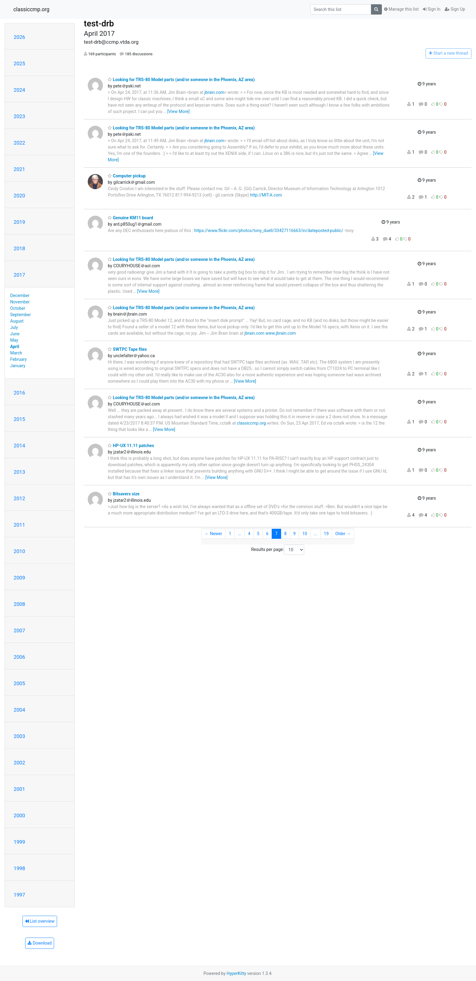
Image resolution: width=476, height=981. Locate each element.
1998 (19, 868)
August (17, 321)
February (18, 359)
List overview (40, 921)
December (20, 295)
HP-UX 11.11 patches (131, 445)
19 (326, 533)
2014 (19, 446)
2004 (19, 710)
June (15, 333)
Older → (343, 533)
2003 (19, 736)
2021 (19, 169)
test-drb (99, 24)
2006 (19, 657)
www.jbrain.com (280, 333)
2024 (19, 90)
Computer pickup (126, 175)
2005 (19, 683)
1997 (19, 895)
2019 (19, 222)
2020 (19, 196)
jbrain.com (214, 92)
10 (304, 533)
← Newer (213, 533)
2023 (19, 116)
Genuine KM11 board (130, 217)
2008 (19, 604)
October (17, 308)
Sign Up (455, 9)
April (14, 346)
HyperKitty (236, 973)
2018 (19, 248)
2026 (19, 37)
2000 (19, 815)
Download (40, 943)
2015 (19, 419)
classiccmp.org (31, 9)
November (20, 301)
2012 (19, 498)
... (239, 533)
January (17, 365)
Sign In (431, 9)
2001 (19, 789)
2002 (19, 763)
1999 (19, 842)
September (20, 314)
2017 (19, 275)
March (16, 352)
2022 (19, 143)
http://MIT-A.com (266, 195)
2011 (19, 525)
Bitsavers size (123, 493)
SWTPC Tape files (127, 349)
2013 (19, 472)
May (14, 340)
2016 (19, 393)
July (14, 327)
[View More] (178, 111)
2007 (19, 630)
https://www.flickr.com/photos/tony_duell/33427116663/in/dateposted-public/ (268, 230)
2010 (19, 551)
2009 (19, 578)
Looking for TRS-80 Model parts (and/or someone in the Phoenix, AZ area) (181, 79)
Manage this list (401, 9)
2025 (19, 63)
